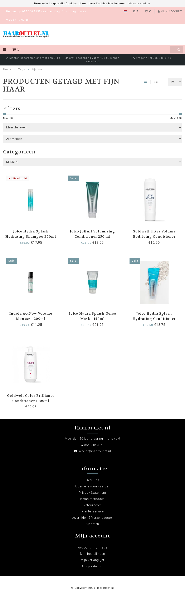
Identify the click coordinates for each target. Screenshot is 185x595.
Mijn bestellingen (92, 553)
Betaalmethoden (92, 499)
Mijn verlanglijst (92, 560)
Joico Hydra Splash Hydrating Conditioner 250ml (154, 318)
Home (7, 69)
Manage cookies (140, 3)
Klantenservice (93, 511)
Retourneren (92, 505)
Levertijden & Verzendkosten (93, 517)
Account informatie (92, 547)
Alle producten (92, 566)
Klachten (92, 524)
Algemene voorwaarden (92, 486)
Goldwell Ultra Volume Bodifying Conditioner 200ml (154, 236)
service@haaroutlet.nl (94, 451)
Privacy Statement (92, 492)
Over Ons (92, 480)
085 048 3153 (94, 445)
